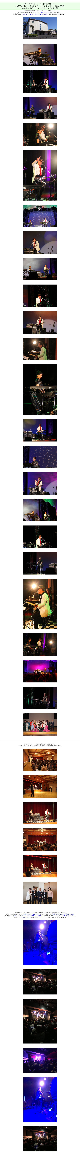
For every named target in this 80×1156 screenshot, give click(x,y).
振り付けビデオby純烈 (41, 14)
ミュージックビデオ (28, 14)
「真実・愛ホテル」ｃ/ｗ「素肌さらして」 (63, 914)
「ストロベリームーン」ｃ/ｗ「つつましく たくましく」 (29, 915)
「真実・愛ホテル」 (45, 12)
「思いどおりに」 (26, 917)
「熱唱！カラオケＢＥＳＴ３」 (30, 914)
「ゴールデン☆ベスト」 (69, 915)
